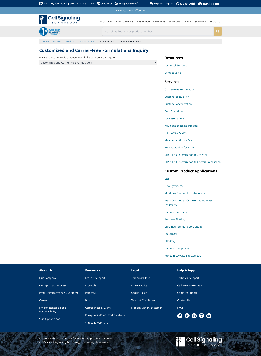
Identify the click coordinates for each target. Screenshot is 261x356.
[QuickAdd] (185, 3)
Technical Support (188, 278)
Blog (88, 300)
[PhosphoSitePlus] (126, 3)
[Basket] (208, 3)
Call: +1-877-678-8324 (190, 285)
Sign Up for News (49, 319)
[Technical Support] (62, 3)
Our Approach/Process (53, 285)
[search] (218, 31)
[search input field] (158, 31)
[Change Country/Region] (43, 3)
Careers (44, 300)
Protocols (90, 285)
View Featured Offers (130, 10)
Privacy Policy (139, 285)
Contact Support (187, 292)
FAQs (180, 307)
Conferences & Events (98, 307)
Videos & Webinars (96, 322)
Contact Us (183, 300)
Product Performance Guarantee (58, 292)
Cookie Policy (139, 292)
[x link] (187, 315)
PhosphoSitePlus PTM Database (105, 315)
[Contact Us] (104, 3)
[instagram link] (201, 315)
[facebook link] (179, 315)
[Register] (156, 3)
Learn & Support (95, 278)
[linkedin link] (194, 315)
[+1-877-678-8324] (85, 3)
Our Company (47, 278)
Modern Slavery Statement (147, 307)
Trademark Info (140, 278)
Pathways (91, 292)
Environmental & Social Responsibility (53, 309)
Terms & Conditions (143, 300)
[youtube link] (208, 315)
